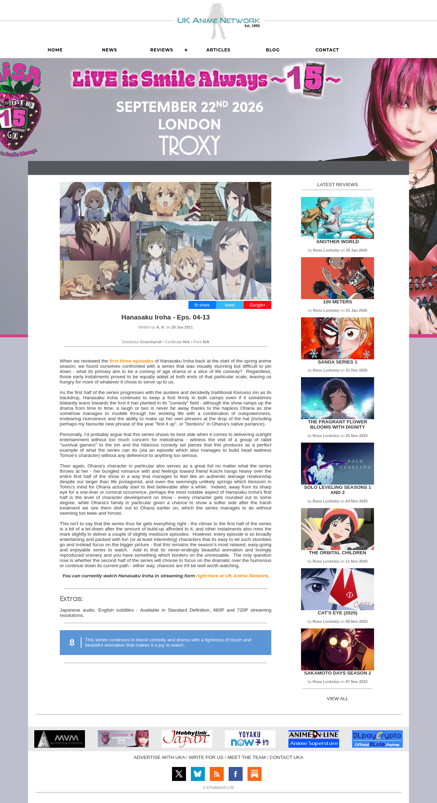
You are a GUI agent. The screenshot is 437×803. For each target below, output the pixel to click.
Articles (218, 49)
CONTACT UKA (286, 757)
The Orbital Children (337, 552)
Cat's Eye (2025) (337, 612)
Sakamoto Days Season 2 (337, 673)
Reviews (161, 49)
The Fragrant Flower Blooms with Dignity (337, 424)
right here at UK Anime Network (232, 575)
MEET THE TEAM (246, 757)
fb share (202, 305)
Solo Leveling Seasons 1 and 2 (337, 490)
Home (55, 49)
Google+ (258, 305)
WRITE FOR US (206, 757)
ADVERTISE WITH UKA (159, 757)
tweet (230, 305)
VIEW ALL (338, 698)
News (109, 49)
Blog (273, 49)
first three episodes (131, 361)
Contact (327, 49)
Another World (337, 241)
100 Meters (337, 301)
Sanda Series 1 (337, 362)
